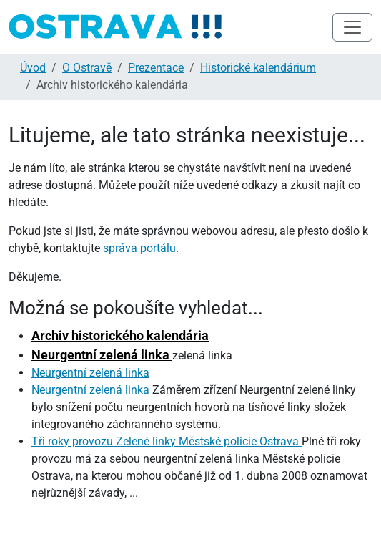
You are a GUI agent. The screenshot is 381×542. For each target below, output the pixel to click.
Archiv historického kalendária (120, 335)
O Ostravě (87, 67)
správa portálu (139, 248)
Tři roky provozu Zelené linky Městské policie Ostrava (166, 441)
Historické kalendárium (258, 67)
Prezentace (156, 67)
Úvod (33, 67)
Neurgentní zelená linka (101, 354)
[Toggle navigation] (352, 27)
